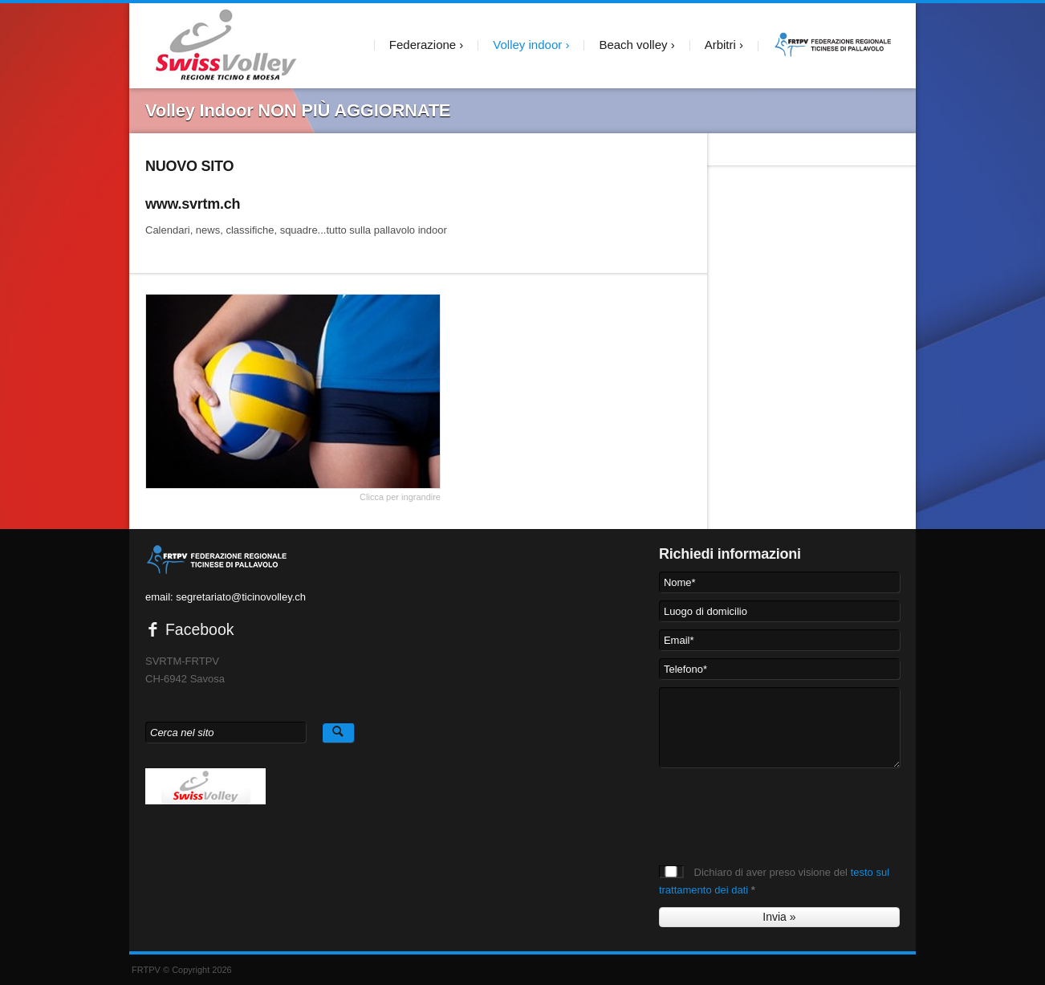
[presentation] (781, 806)
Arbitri (720, 44)
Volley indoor (527, 44)
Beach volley (633, 44)
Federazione (422, 44)
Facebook (189, 629)
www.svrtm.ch (192, 204)
